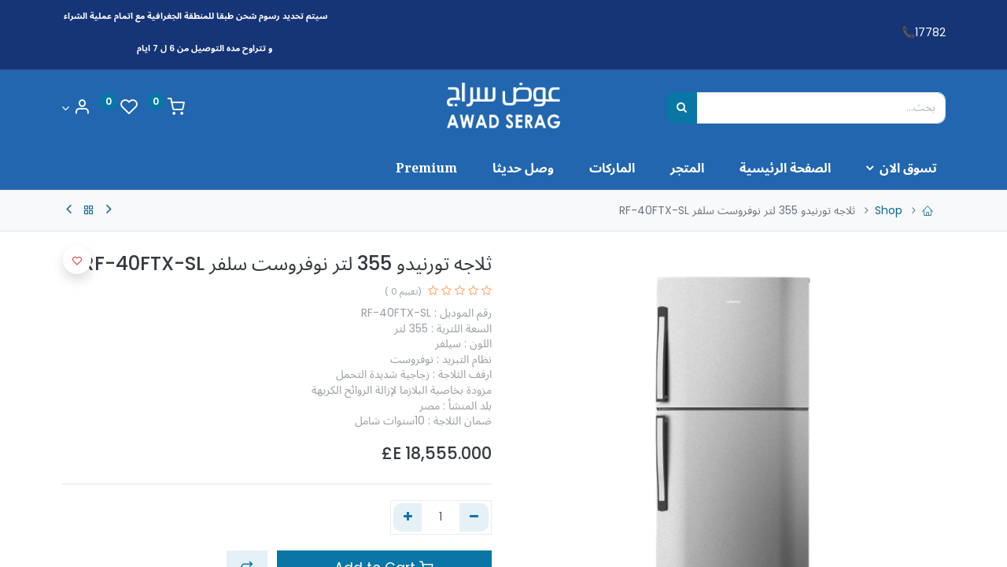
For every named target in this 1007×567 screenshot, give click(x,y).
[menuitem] (775, 167)
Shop (888, 210)
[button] (77, 260)
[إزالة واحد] (474, 517)
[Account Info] (75, 108)
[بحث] (681, 108)
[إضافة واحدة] (407, 517)
